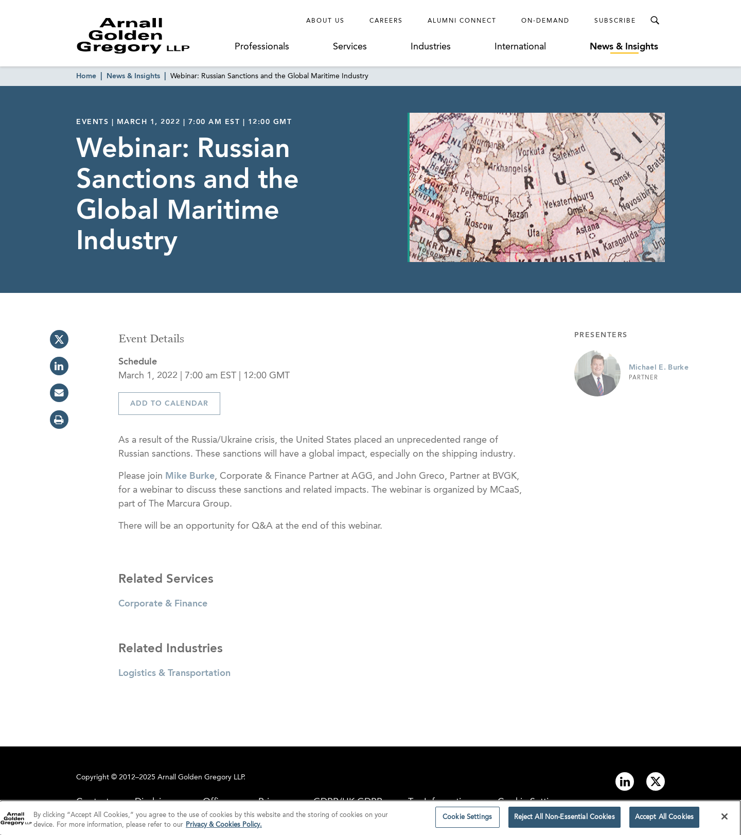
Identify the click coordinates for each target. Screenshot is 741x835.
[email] (59, 393)
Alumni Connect (462, 21)
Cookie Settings (530, 802)
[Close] (724, 819)
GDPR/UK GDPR (347, 802)
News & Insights (624, 46)
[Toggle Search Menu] (654, 20)
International (520, 46)
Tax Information (440, 802)
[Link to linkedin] (624, 781)
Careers (386, 21)
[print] (59, 419)
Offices (218, 802)
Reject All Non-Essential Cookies (564, 820)
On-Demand (545, 21)
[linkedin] (59, 366)
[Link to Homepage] (152, 35)
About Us (325, 21)
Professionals (262, 46)
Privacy (273, 802)
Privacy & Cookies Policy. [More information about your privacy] (224, 828)
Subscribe (615, 21)
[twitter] (59, 339)
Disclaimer (156, 802)
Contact (92, 802)
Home (86, 76)
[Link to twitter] (655, 781)
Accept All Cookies (664, 820)
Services (350, 46)
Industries (431, 46)
